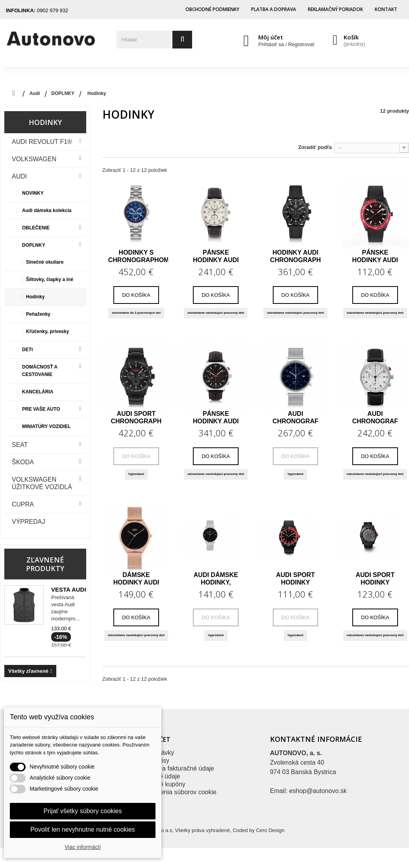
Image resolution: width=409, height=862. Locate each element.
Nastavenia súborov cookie (179, 792)
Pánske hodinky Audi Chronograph (216, 256)
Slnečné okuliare (44, 262)
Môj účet (270, 37)
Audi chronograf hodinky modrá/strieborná (297, 417)
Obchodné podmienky (212, 9)
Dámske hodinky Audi (136, 579)
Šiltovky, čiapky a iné (49, 279)
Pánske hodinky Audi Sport (375, 256)
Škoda (23, 462)
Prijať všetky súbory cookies (83, 811)
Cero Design (270, 830)
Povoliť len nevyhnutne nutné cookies (82, 829)
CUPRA (23, 504)
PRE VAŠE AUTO (41, 409)
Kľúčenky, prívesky (47, 331)
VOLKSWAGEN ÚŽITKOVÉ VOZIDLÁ (42, 483)
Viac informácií (83, 847)
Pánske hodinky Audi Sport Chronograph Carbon (216, 417)
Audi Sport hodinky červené (295, 579)
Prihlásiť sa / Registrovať (286, 44)
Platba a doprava (273, 9)
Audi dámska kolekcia (46, 210)
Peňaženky (38, 314)
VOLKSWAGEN (34, 159)
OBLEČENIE (36, 228)
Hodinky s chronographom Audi (138, 256)
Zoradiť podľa (315, 147)
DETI (27, 349)
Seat (20, 444)
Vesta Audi (68, 589)
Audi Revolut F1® (42, 141)
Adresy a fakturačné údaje (177, 768)
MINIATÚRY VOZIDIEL (46, 426)
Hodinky (35, 297)
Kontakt (386, 9)
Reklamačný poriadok (335, 9)
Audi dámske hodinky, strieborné (216, 579)
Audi (19, 176)
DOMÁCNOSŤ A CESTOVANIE (39, 370)
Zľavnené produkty (45, 564)
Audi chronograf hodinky (375, 417)
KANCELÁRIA (37, 392)
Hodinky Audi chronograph (295, 256)
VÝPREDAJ (28, 521)
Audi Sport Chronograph (136, 417)
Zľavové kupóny (163, 784)
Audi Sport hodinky (375, 579)
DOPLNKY (33, 245)
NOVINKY (33, 193)
